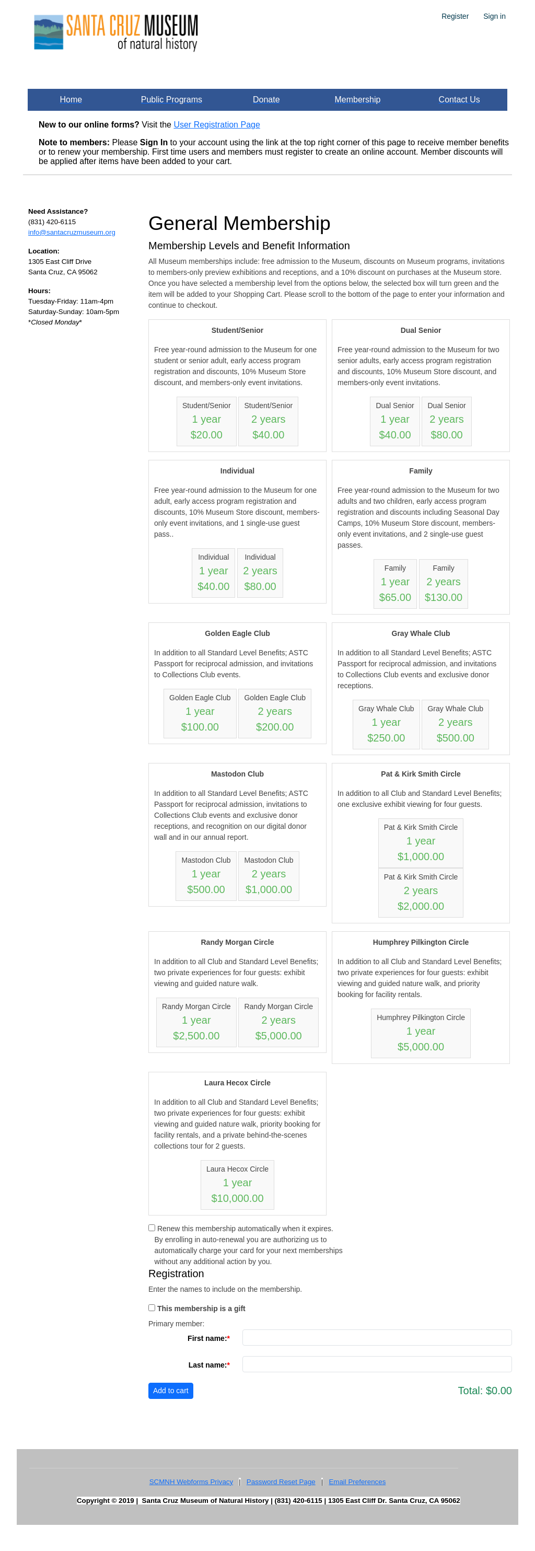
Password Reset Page (281, 1482)
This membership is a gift (201, 1308)
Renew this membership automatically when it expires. (245, 1228)
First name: (207, 1338)
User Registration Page (216, 124)
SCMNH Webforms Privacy (191, 1482)
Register (455, 16)
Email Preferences (357, 1482)
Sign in (494, 16)
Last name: (208, 1365)
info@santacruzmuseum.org (71, 232)
